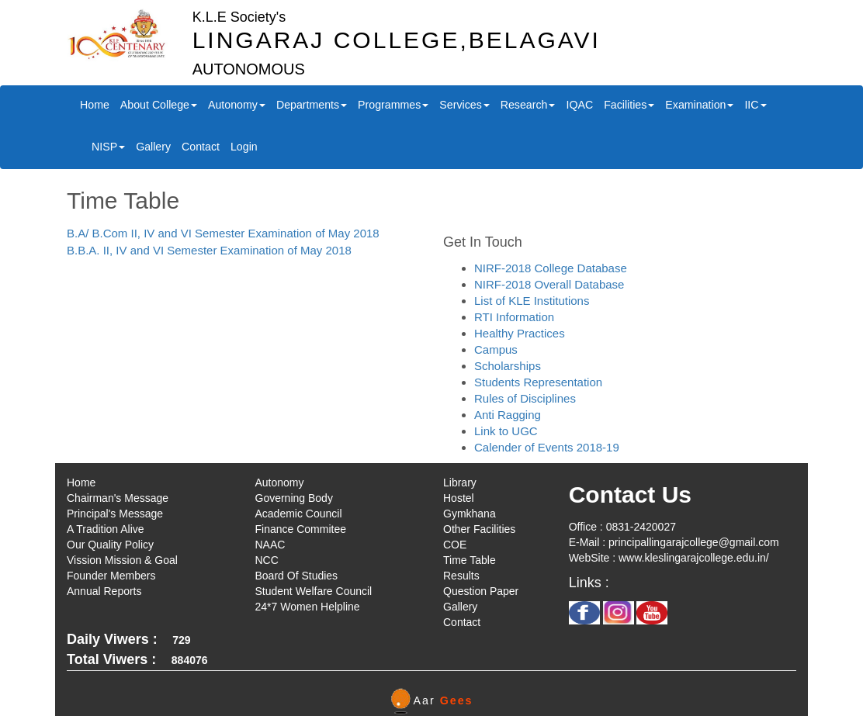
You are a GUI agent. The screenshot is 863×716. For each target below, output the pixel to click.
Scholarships (507, 365)
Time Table (469, 560)
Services (464, 105)
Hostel (458, 498)
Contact (201, 146)
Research (528, 105)
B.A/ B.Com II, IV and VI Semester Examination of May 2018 (223, 233)
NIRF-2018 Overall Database (549, 284)
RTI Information (514, 316)
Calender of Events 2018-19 (546, 447)
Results (461, 575)
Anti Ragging (507, 414)
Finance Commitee (301, 529)
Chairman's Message (117, 498)
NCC (267, 560)
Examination (699, 105)
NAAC (270, 544)
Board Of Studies (296, 575)
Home (94, 105)
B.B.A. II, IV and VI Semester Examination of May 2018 (209, 250)
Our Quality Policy (110, 544)
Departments (311, 105)
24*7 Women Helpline (307, 606)
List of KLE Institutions (531, 300)
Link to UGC (506, 431)
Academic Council (298, 513)
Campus (496, 349)
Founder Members (111, 575)
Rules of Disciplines (525, 398)
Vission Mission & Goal (122, 560)
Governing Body (294, 498)
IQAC (579, 105)
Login (244, 146)
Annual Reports (104, 591)
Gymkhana (469, 513)
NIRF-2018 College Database (550, 268)
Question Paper (480, 591)
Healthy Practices (519, 333)
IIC (755, 105)
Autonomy (236, 105)
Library (460, 482)
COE (454, 544)
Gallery (153, 146)
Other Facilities (479, 529)
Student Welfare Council (314, 591)
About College (158, 105)
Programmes (393, 105)
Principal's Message (115, 513)
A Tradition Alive (105, 529)
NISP (108, 146)
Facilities (629, 105)
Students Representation (538, 382)
